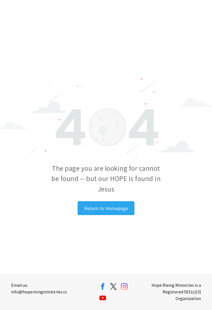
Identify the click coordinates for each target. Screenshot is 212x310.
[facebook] (103, 287)
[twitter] (113, 287)
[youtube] (103, 298)
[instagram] (124, 287)
